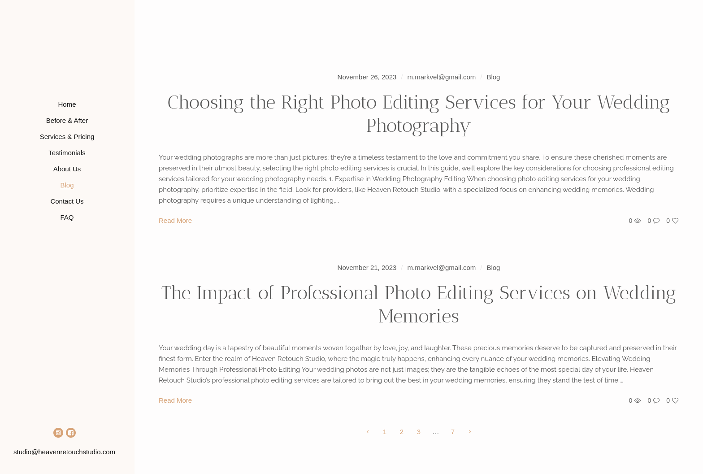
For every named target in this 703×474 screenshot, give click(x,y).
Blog (493, 77)
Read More (175, 220)
